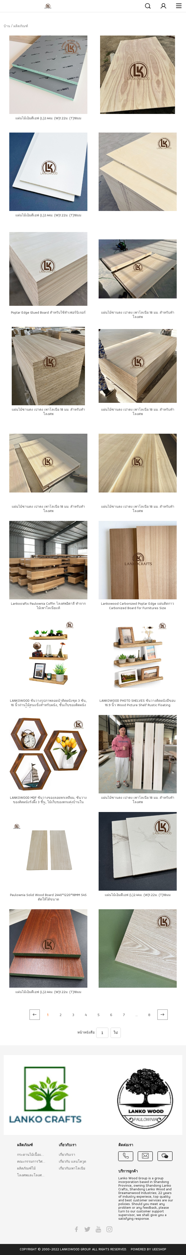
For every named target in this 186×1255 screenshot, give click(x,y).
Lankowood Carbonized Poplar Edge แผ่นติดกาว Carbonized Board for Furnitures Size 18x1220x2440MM (137, 608)
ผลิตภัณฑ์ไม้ (26, 1168)
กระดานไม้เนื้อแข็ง (31, 1155)
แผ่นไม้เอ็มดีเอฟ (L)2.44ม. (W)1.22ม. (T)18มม (48, 118)
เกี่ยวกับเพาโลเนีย (72, 1168)
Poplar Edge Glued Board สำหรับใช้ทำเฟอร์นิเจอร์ (48, 313)
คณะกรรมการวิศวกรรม (31, 1162)
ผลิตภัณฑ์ (20, 26)
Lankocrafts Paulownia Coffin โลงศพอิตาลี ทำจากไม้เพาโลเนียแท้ (48, 606)
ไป (116, 1033)
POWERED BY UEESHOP (148, 1249)
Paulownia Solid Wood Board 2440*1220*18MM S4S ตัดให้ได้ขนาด (48, 897)
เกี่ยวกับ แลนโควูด (72, 1162)
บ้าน (7, 26)
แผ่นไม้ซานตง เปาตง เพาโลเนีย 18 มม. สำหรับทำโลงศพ (137, 315)
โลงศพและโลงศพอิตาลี (31, 1175)
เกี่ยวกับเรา (67, 1155)
